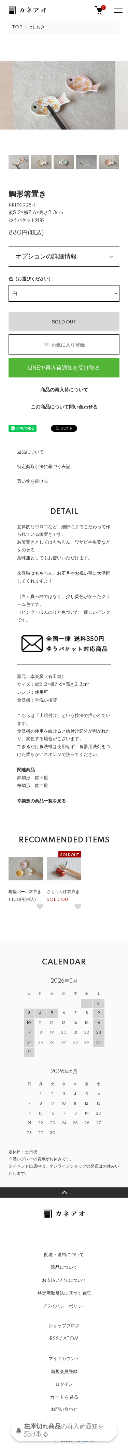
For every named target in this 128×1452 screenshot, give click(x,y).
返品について (30, 452)
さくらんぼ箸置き (63, 892)
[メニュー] (118, 10)
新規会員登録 (64, 1371)
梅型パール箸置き (25, 892)
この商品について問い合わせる (64, 407)
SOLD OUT (64, 321)
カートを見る (64, 1397)
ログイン (64, 1384)
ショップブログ (64, 1325)
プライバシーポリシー (64, 1306)
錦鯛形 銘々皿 (32, 777)
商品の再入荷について (64, 390)
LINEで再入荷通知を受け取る (64, 368)
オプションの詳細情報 (46, 256)
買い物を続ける (32, 481)
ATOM (71, 1338)
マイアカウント (64, 1358)
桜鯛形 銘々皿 (32, 785)
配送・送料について (64, 1254)
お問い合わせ (64, 1409)
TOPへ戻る (64, 1192)
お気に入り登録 (64, 345)
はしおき (36, 27)
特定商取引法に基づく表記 (43, 466)
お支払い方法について (64, 1280)
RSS (54, 1338)
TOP (17, 27)
